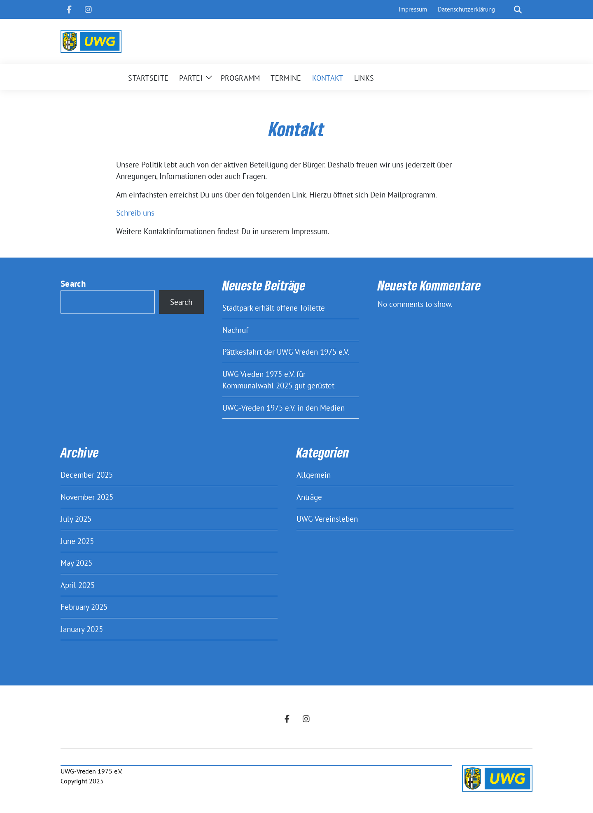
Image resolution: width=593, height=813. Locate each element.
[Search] (506, 10)
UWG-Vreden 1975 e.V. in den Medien (283, 408)
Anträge (309, 497)
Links (364, 78)
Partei (191, 78)
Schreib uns (135, 213)
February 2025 (84, 607)
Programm (240, 78)
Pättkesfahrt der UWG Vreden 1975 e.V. (285, 352)
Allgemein (313, 475)
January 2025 (82, 629)
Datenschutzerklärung (466, 9)
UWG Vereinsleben (327, 519)
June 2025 (77, 541)
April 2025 (78, 585)
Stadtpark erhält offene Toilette (273, 308)
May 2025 (76, 563)
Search (73, 283)
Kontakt (327, 78)
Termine (286, 78)
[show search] (518, 10)
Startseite (148, 78)
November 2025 (87, 497)
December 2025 (87, 475)
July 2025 (76, 519)
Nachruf (235, 330)
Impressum (413, 9)
